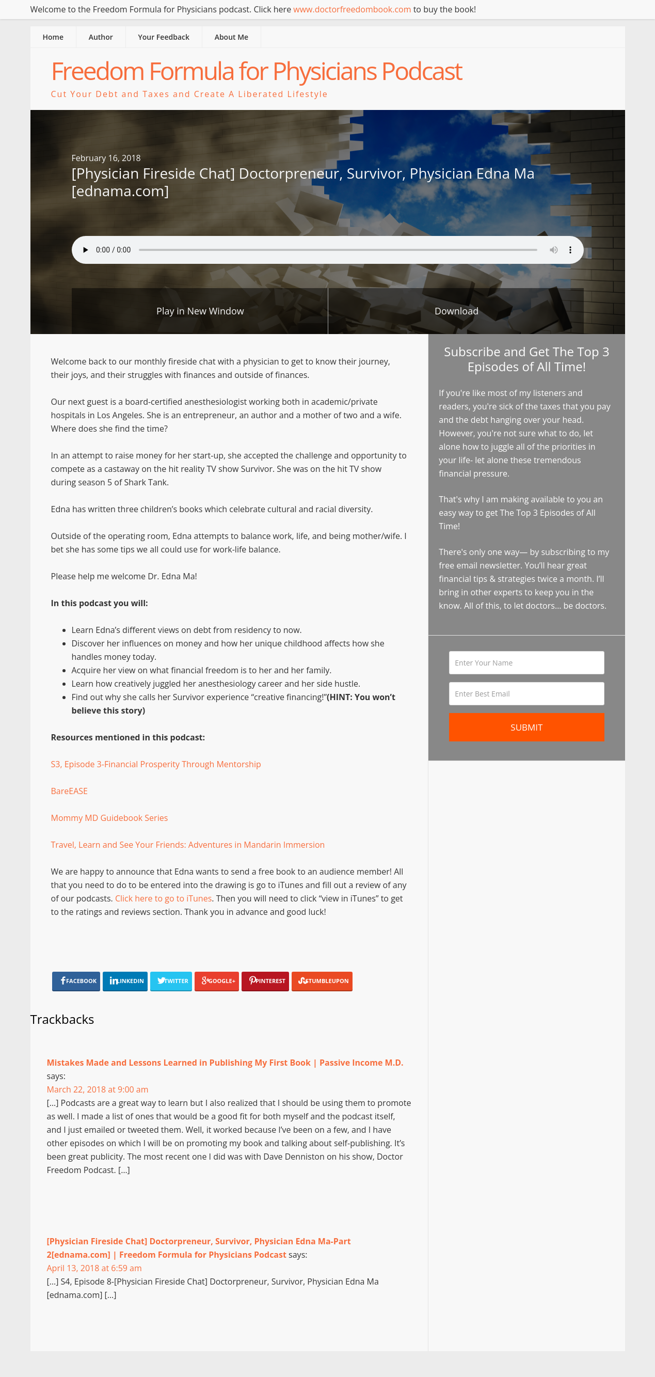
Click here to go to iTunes (163, 898)
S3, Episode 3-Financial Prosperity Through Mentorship (156, 764)
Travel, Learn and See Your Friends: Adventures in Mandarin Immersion (188, 844)
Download (456, 311)
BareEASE (69, 791)
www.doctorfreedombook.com (352, 9)
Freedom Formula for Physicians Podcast (256, 70)
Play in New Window (200, 311)
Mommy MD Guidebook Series (109, 818)
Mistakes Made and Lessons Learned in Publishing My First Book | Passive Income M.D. (225, 1062)
